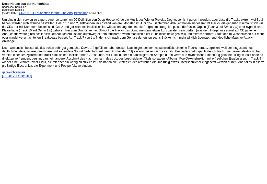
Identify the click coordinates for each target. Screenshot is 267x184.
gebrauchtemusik (13, 72)
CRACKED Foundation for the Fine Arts (46, 13)
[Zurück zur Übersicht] (17, 76)
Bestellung (81, 13)
